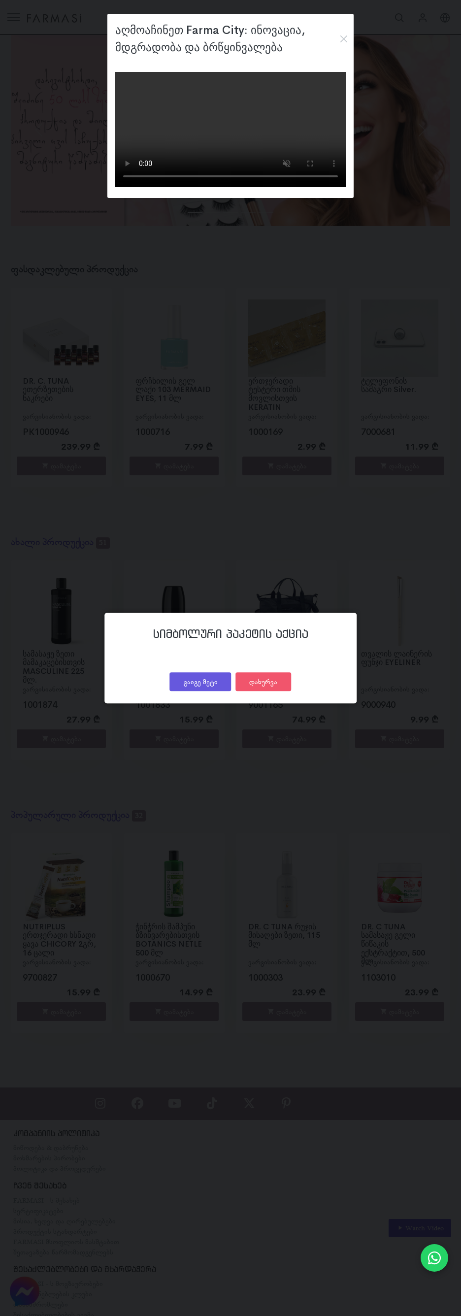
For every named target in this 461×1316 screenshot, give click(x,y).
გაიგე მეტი (201, 682)
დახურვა (263, 682)
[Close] (343, 39)
